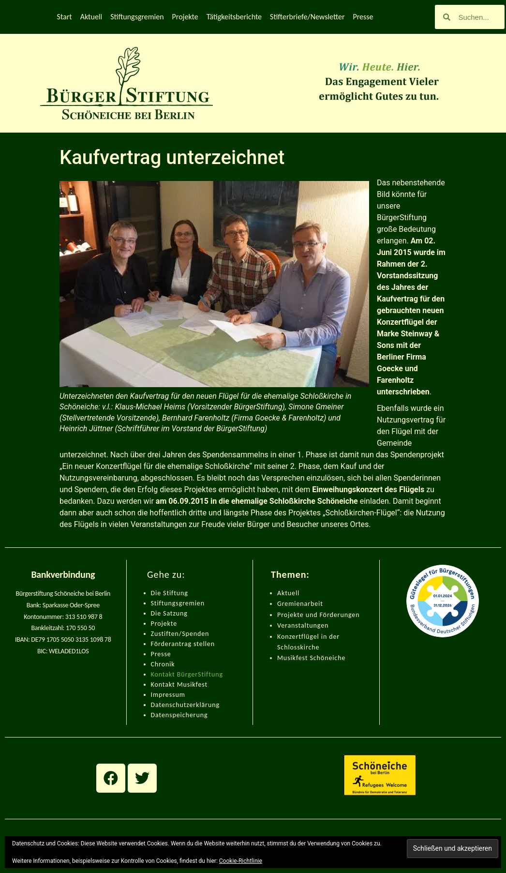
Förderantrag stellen (183, 644)
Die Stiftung (169, 593)
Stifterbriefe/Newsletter (307, 16)
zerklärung (203, 705)
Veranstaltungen (302, 625)
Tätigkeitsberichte (234, 16)
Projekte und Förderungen (318, 615)
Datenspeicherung (179, 715)
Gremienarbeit (300, 604)
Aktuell (91, 16)
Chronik (163, 664)
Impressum (168, 695)
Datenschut (169, 705)
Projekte (185, 16)
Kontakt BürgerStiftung (187, 674)
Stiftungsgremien (137, 16)
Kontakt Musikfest (179, 684)
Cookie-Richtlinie (240, 861)
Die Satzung (169, 613)
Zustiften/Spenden (180, 634)
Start (64, 16)
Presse (363, 16)
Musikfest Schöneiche (311, 658)
